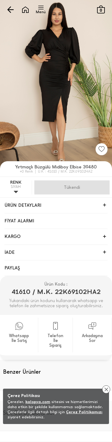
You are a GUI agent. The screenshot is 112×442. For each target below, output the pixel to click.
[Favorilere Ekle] (102, 149)
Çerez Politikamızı (84, 412)
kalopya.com (37, 401)
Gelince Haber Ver (72, 187)
